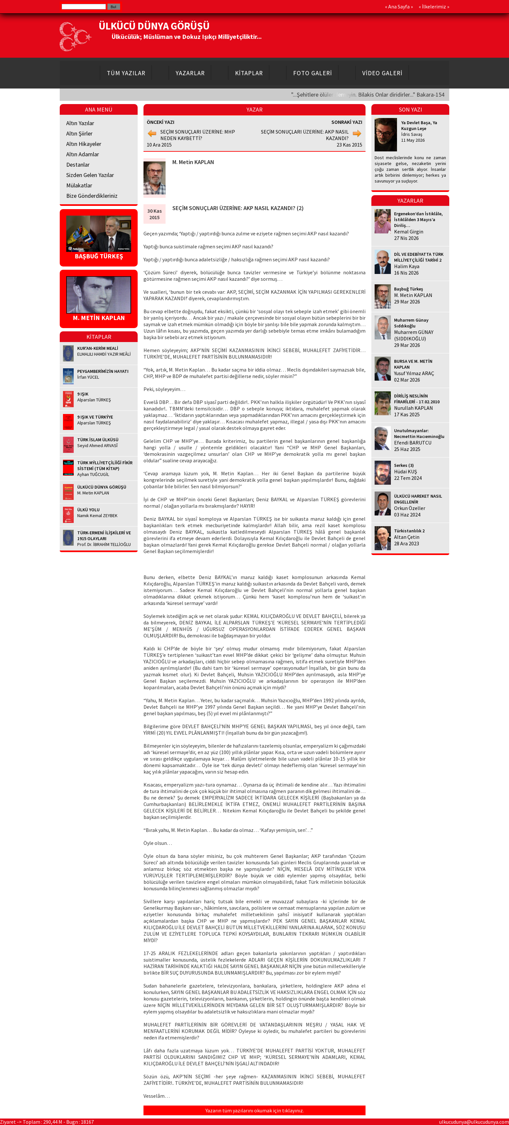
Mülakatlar (79, 185)
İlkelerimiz (434, 6)
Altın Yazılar (80, 123)
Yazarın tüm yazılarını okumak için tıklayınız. (254, 1110)
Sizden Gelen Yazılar (90, 175)
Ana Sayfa (399, 6)
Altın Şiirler (79, 133)
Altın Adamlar (82, 154)
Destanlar (78, 164)
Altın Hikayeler (83, 144)
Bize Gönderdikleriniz (92, 195)
